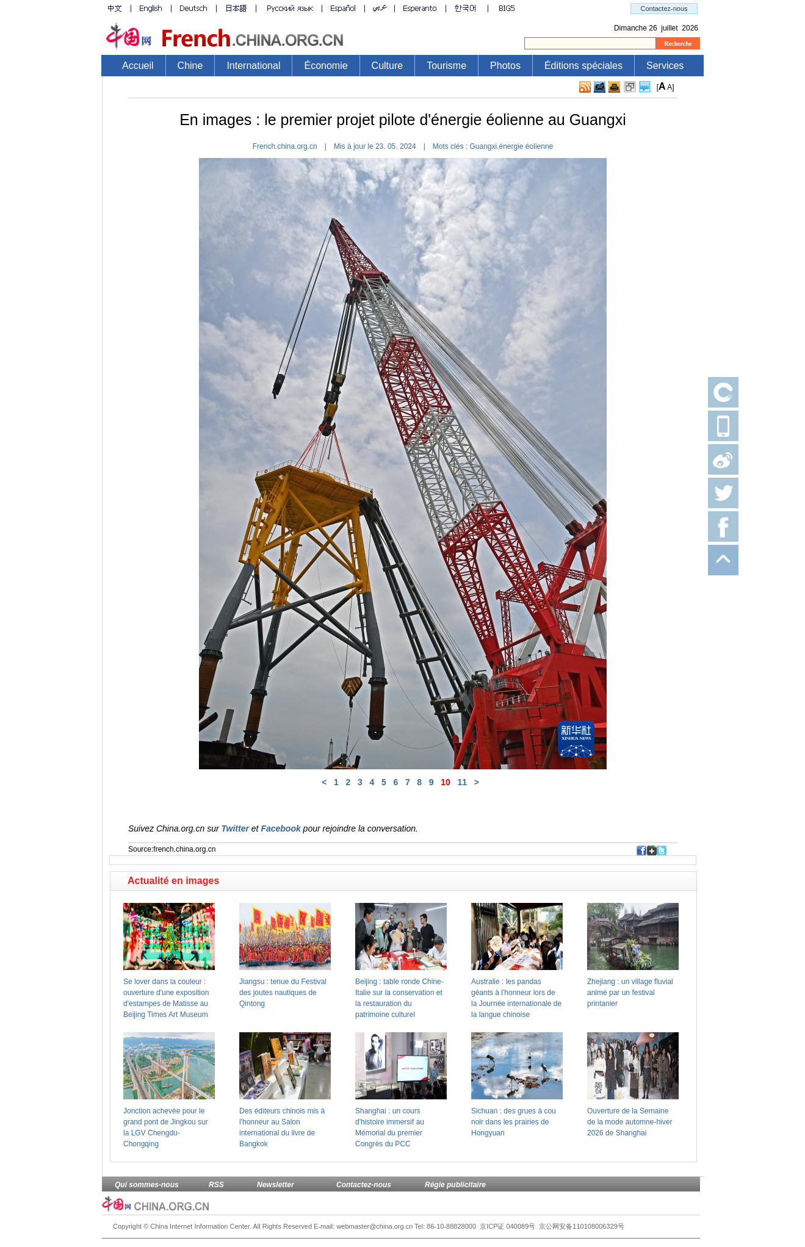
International (253, 65)
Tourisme (446, 65)
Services (665, 65)
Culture (387, 65)
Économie (325, 65)
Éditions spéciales (583, 65)
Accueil (138, 65)
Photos (505, 65)
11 (462, 782)
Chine (190, 65)
